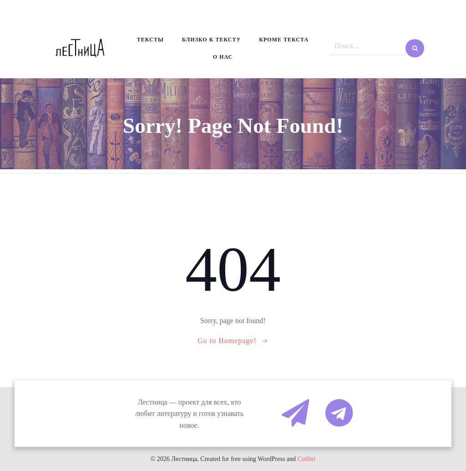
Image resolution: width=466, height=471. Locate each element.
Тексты (150, 39)
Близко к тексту (211, 39)
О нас (223, 57)
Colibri (307, 459)
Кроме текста (284, 39)
